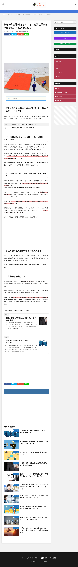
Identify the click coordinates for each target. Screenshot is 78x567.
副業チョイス (59, 69)
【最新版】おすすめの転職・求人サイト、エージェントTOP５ (21, 341)
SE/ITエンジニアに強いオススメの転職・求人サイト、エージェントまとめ (34, 496)
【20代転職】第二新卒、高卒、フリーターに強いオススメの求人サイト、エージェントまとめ (34, 487)
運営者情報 (58, 100)
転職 (27, 31)
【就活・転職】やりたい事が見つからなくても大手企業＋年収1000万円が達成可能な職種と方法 (34, 530)
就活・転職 (18, 14)
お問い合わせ (59, 96)
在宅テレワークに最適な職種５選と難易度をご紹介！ (34, 453)
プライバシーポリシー (61, 92)
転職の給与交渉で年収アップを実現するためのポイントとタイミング (34, 442)
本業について (10, 14)
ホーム (57, 88)
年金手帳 (22, 31)
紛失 (25, 31)
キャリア (58, 65)
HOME (4, 14)
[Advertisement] (26, 50)
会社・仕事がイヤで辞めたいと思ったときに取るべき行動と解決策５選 (34, 518)
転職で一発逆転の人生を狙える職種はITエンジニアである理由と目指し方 (34, 507)
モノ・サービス (59, 73)
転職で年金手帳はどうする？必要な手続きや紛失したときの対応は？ (37, 14)
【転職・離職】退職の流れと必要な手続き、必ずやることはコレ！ (21, 319)
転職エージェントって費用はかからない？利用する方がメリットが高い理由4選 (34, 475)
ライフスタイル (59, 77)
